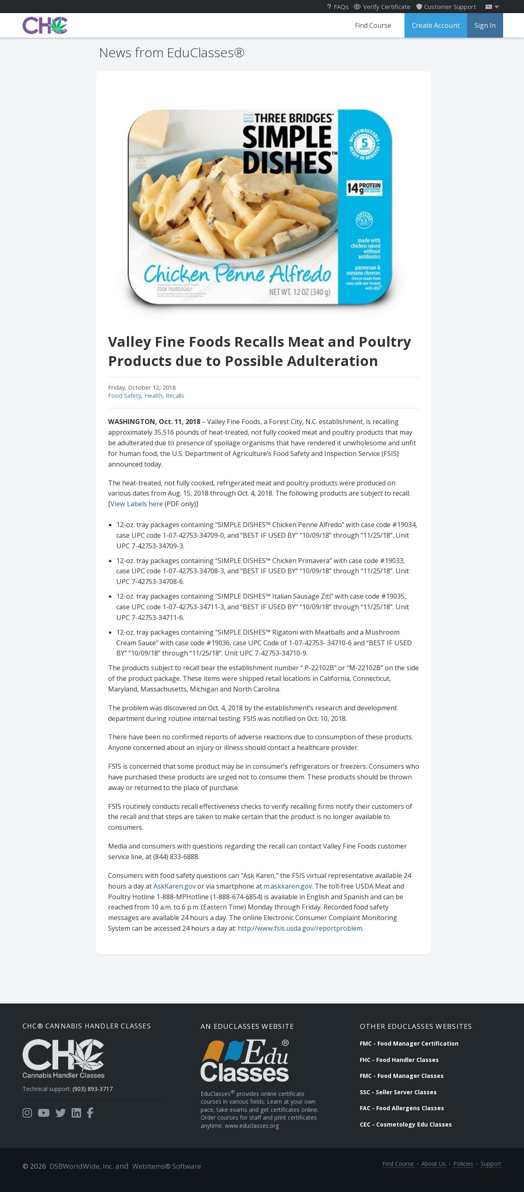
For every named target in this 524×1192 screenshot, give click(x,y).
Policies (463, 1176)
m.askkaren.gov (286, 886)
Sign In (483, 25)
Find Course (371, 25)
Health (152, 396)
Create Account (434, 25)
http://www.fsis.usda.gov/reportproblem (298, 928)
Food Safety (123, 396)
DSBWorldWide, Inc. (80, 1176)
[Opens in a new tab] (27, 1116)
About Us (433, 1176)
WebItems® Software (162, 1176)
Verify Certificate (382, 6)
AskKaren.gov (173, 886)
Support (491, 1176)
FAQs (338, 6)
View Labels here (135, 503)
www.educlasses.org (233, 1136)
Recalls (173, 396)
